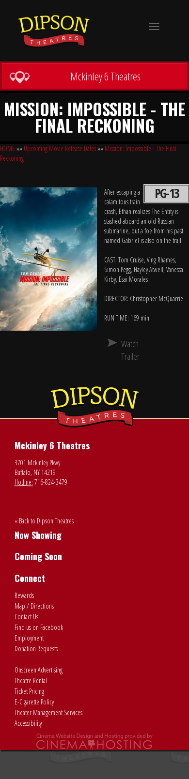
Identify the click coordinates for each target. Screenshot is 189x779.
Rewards (24, 595)
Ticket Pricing (29, 691)
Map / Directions (34, 606)
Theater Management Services (48, 712)
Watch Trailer (125, 350)
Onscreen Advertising (39, 669)
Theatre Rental (31, 680)
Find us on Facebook (39, 627)
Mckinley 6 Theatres (75, 76)
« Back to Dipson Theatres (44, 520)
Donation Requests (36, 648)
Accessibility (28, 723)
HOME (7, 148)
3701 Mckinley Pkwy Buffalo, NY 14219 (37, 467)
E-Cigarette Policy (34, 701)
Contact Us (26, 616)
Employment (29, 637)
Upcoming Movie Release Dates (60, 148)
